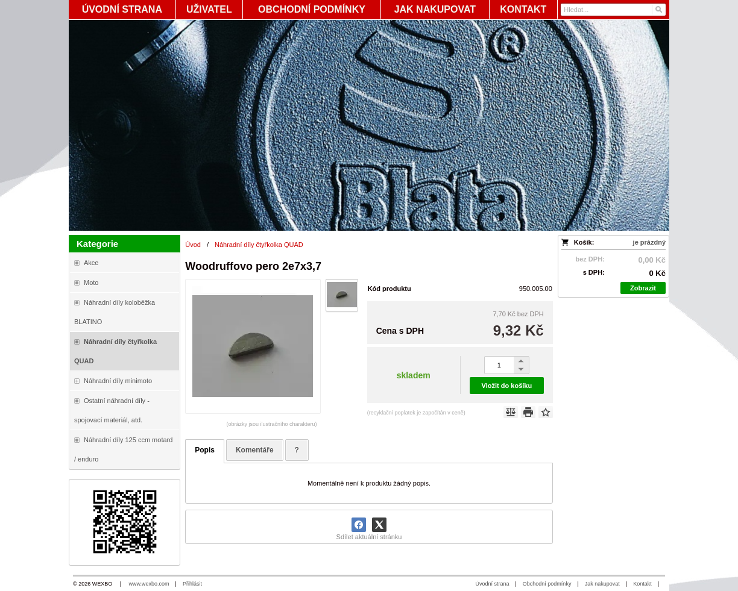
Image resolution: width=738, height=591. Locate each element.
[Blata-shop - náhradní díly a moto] (369, 125)
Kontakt (642, 584)
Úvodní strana (492, 584)
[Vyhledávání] (613, 10)
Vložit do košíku (506, 385)
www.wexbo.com (149, 584)
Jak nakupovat (602, 584)
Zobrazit (643, 288)
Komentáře (255, 450)
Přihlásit (192, 584)
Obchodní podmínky (547, 584)
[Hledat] (658, 9)
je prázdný (649, 242)
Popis (205, 450)
